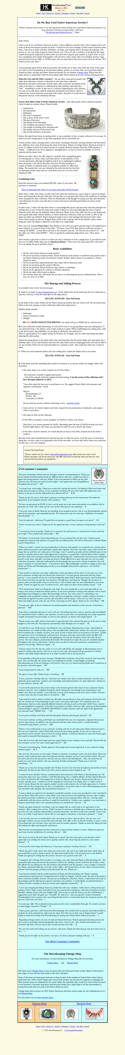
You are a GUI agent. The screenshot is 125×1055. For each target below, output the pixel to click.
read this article (73, 403)
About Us (50, 13)
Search (87, 13)
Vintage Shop (82, 72)
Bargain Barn (72, 963)
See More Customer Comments (62, 941)
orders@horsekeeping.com (47, 292)
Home (38, 13)
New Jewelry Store (45, 997)
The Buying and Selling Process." (59, 32)
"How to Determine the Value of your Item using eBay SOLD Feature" (50, 190)
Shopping (65, 13)
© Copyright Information (73, 1030)
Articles (57, 13)
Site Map (80, 13)
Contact (73, 13)
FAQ (43, 13)
